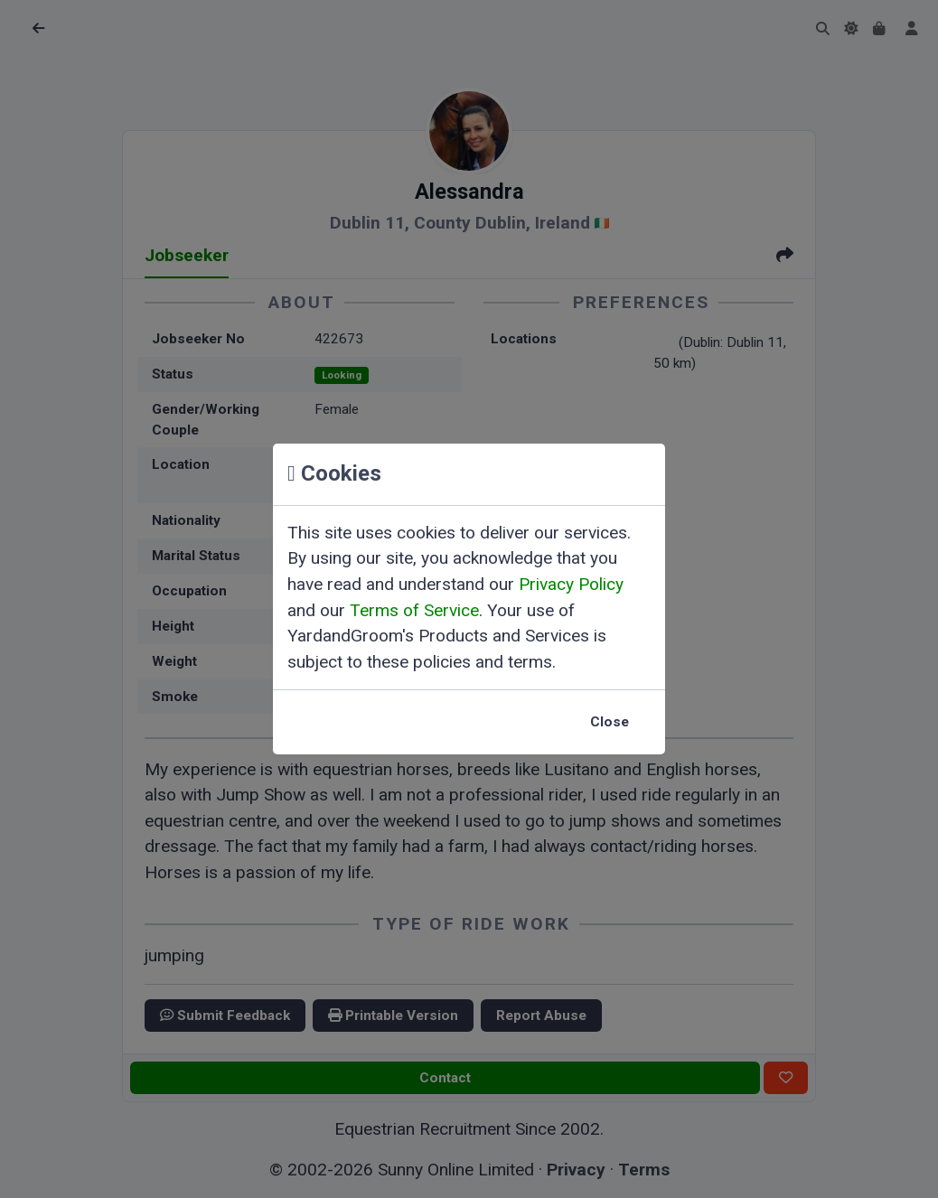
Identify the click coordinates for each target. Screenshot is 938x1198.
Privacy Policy (571, 584)
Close (609, 722)
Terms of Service (414, 610)
